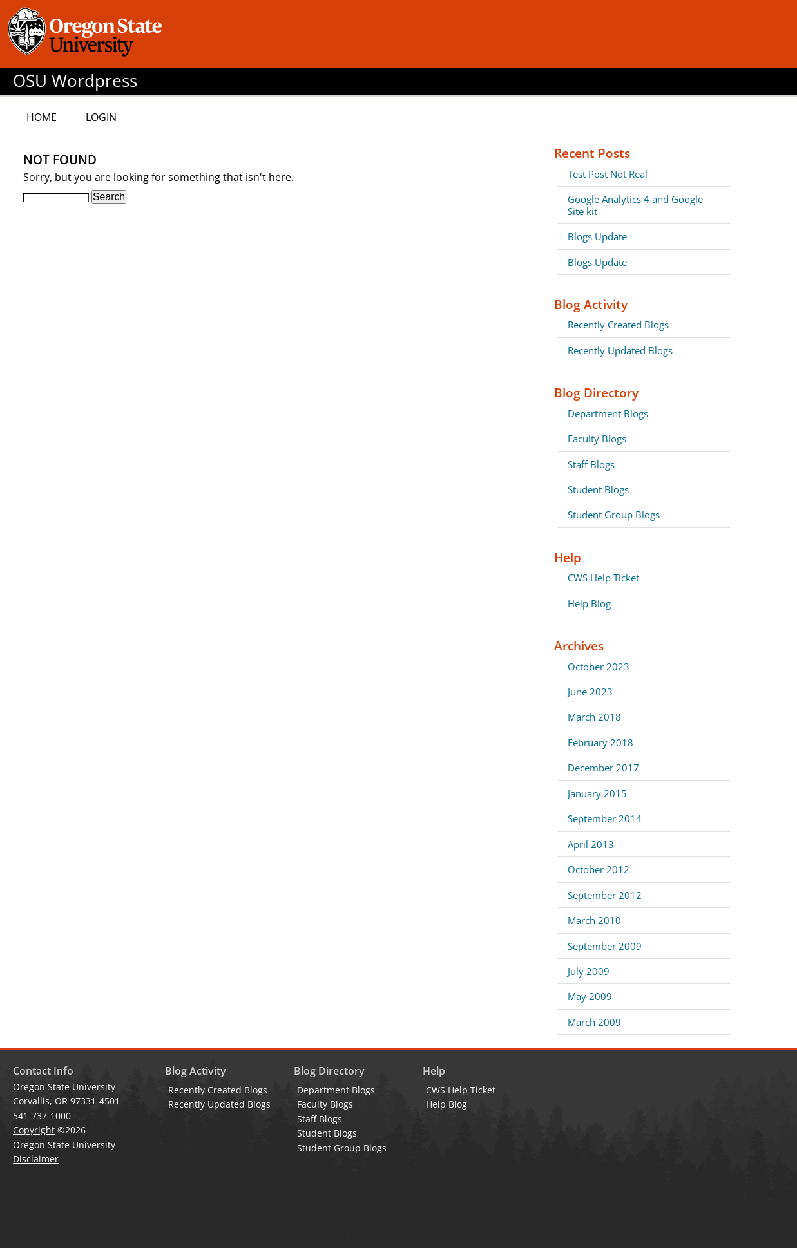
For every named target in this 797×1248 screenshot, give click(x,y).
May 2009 (590, 996)
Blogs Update (597, 236)
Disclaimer (36, 1159)
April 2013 (591, 844)
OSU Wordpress (75, 81)
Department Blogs (608, 413)
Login (101, 117)
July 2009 (589, 971)
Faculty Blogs (597, 438)
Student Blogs (598, 489)
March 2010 (594, 920)
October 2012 (598, 869)
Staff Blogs (591, 464)
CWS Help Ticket (603, 577)
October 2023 (598, 666)
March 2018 (594, 716)
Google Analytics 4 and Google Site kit (635, 205)
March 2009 (594, 1022)
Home (41, 117)
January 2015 (597, 793)
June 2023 (590, 691)
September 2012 (605, 895)
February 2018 (600, 742)
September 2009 (605, 946)
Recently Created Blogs (618, 324)
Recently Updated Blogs (620, 350)
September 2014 (605, 818)
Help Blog (589, 603)
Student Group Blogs (614, 514)
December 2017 (603, 767)
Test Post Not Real (608, 173)
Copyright (34, 1130)
